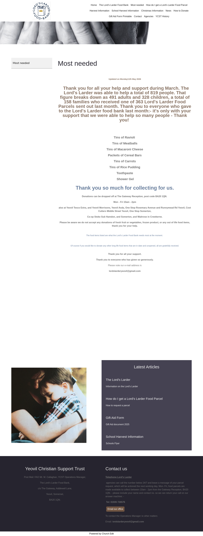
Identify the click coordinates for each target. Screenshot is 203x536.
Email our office (115, 509)
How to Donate (181, 10)
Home (94, 5)
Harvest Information (99, 10)
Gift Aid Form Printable (120, 16)
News (168, 10)
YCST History (162, 16)
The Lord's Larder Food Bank (113, 5)
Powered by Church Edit (101, 533)
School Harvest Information (125, 10)
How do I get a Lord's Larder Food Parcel (166, 5)
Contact (138, 16)
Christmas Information (152, 10)
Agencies (148, 16)
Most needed (137, 5)
